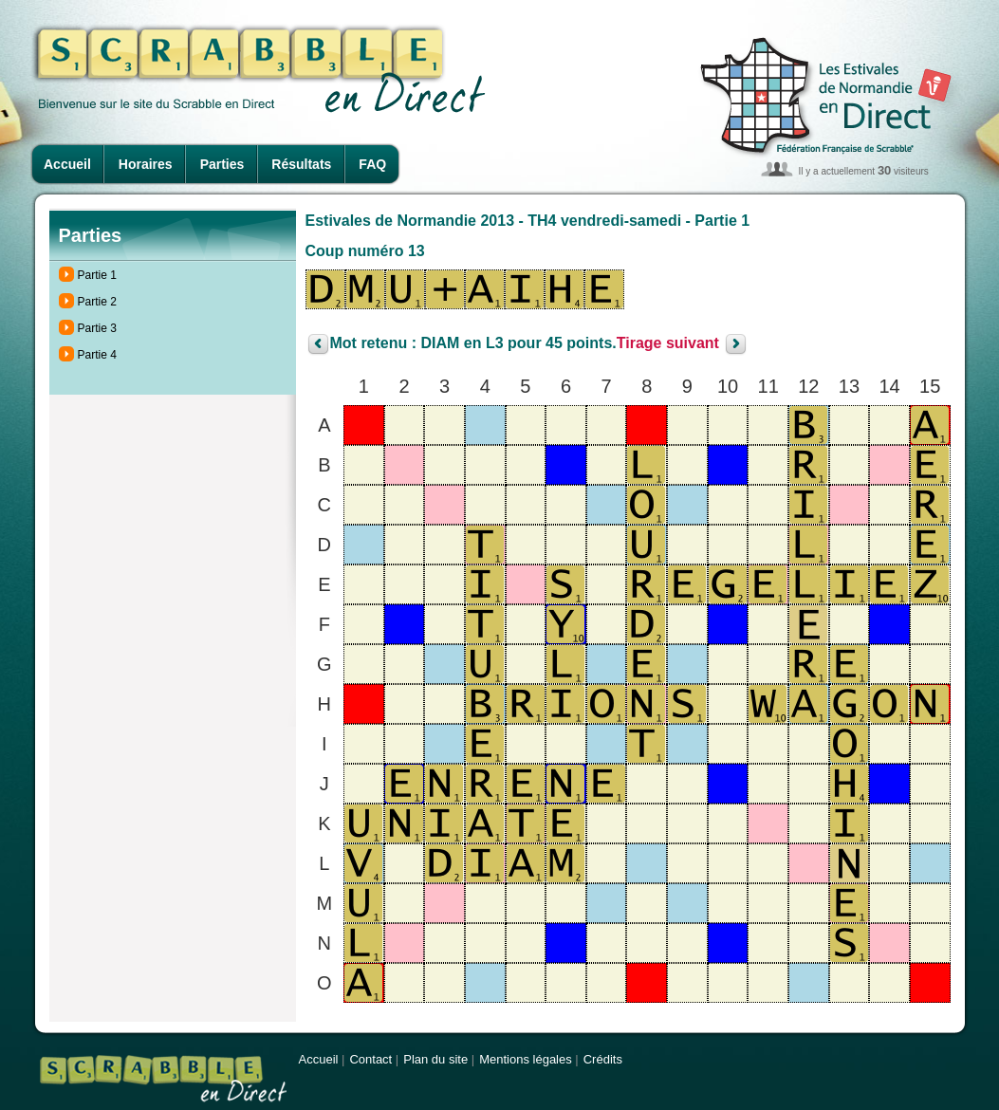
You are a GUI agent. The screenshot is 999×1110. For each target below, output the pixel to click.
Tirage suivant (668, 344)
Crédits (602, 1059)
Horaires (146, 164)
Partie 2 (97, 301)
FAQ (372, 164)
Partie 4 (97, 354)
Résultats (301, 164)
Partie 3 (97, 328)
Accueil (67, 164)
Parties (222, 164)
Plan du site (435, 1059)
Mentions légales (525, 1059)
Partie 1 (97, 275)
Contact (370, 1059)
